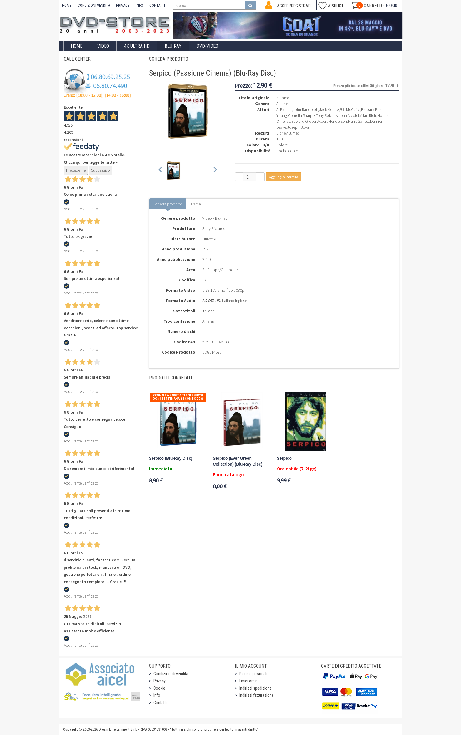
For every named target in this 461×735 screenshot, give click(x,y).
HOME (66, 5)
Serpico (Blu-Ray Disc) (171, 458)
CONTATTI (157, 5)
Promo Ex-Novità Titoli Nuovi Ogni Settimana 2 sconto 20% (178, 397)
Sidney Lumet (287, 133)
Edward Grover (304, 121)
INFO (139, 5)
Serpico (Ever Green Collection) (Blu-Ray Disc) (237, 461)
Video (103, 46)
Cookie (159, 688)
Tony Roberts (327, 115)
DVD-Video (207, 46)
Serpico (284, 458)
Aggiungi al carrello (283, 177)
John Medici (349, 115)
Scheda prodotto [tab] (167, 204)
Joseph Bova (298, 127)
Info (156, 695)
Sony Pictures (213, 228)
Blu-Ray (173, 46)
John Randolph (305, 109)
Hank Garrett (358, 121)
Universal (210, 238)
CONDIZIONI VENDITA (94, 5)
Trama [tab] (196, 204)
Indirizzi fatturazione (256, 695)
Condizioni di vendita (170, 673)
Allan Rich (368, 115)
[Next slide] (215, 170)
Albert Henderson (332, 121)
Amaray (208, 321)
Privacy (159, 680)
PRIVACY (123, 5)
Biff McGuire (350, 109)
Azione (282, 103)
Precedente (76, 170)
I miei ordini (248, 680)
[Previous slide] (161, 170)
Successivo (100, 170)
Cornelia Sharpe (301, 115)
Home (76, 46)
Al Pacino (284, 109)
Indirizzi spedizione (255, 688)
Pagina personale (253, 673)
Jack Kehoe (329, 109)
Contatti (160, 702)
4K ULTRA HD (137, 46)
